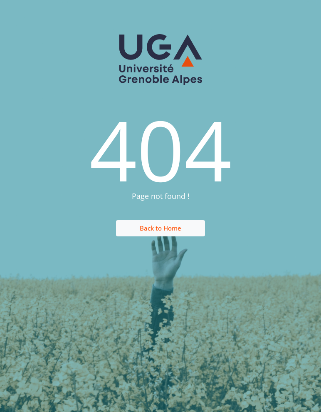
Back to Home (160, 228)
